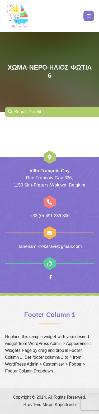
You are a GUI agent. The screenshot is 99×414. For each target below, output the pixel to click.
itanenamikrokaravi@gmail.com (49, 246)
